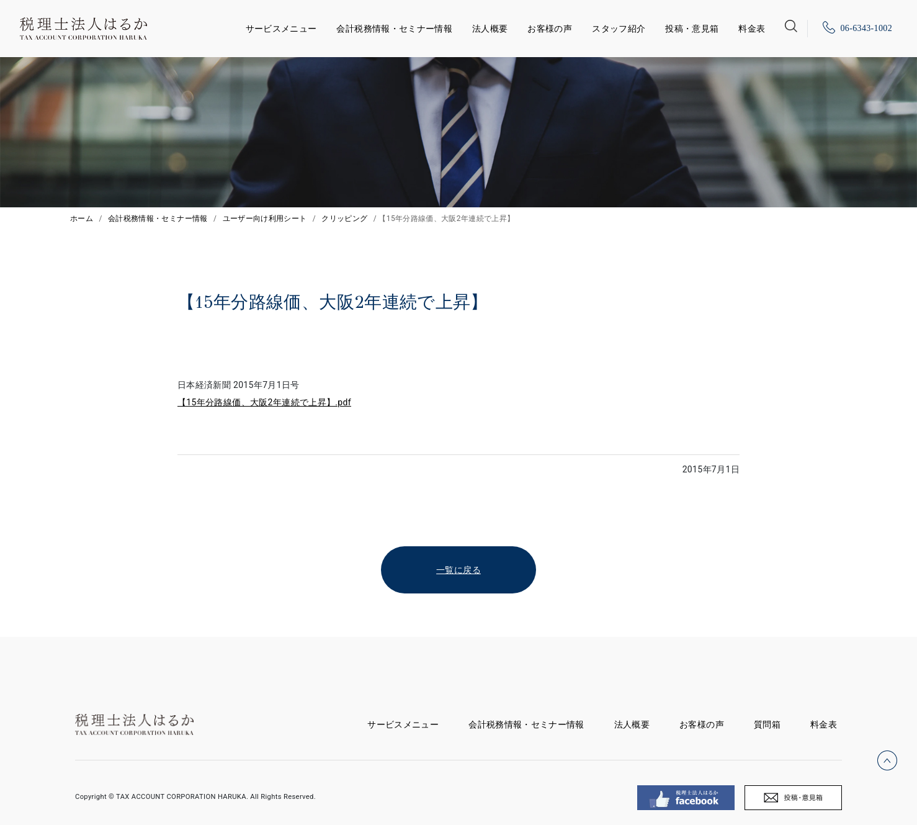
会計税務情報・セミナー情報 (394, 29)
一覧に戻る (458, 570)
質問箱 (767, 724)
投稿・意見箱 (691, 29)
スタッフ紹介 (618, 29)
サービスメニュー (281, 26)
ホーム (81, 218)
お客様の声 (549, 29)
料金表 (751, 29)
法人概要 (490, 29)
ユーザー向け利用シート (265, 218)
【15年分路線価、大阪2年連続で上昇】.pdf (264, 402)
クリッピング (344, 218)
